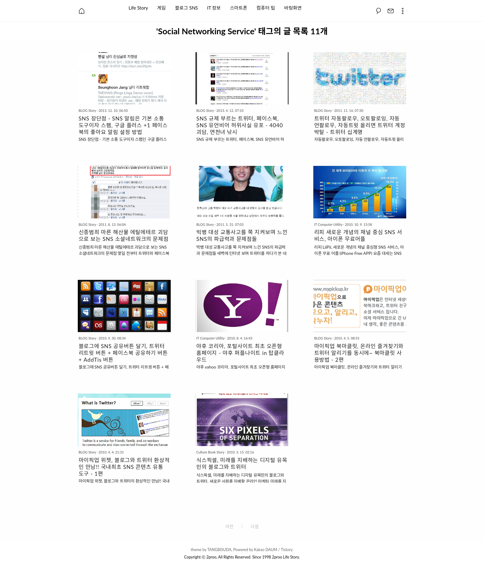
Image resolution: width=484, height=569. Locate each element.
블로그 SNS (186, 7)
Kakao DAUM (265, 549)
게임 (161, 7)
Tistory (287, 549)
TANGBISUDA (219, 549)
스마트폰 (238, 7)
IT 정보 (214, 7)
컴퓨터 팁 (266, 7)
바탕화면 (293, 7)
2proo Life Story (285, 557)
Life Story (138, 7)
